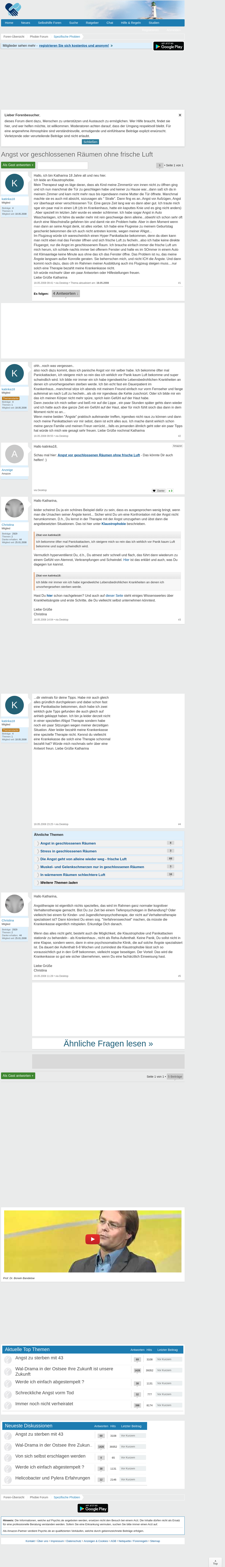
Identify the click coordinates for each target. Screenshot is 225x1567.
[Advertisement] (108, 1009)
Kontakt (30, 1541)
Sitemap (155, 1541)
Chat (109, 22)
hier (50, 595)
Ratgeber (92, 22)
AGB (113, 1541)
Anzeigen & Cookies (96, 1541)
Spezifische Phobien (67, 1497)
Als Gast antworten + (18, 165)
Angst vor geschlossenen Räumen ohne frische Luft (77, 154)
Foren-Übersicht (14, 1497)
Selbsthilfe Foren (49, 22)
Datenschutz (73, 1541)
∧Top (215, 1562)
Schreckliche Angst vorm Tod (44, 1392)
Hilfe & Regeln (131, 22)
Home (9, 22)
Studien (154, 22)
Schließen (90, 142)
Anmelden (174, 30)
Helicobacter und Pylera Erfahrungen (52, 1478)
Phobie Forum (39, 1497)
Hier (126, 560)
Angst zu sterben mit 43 (39, 1357)
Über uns (42, 1541)
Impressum (57, 1541)
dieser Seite (114, 595)
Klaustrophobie (114, 524)
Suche (73, 22)
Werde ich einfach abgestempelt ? (49, 1381)
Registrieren (150, 30)
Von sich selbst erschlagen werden (50, 1456)
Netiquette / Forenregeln (133, 1541)
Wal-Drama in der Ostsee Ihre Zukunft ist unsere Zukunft (72, 1445)
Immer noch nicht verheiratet (44, 1403)
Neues (25, 22)
